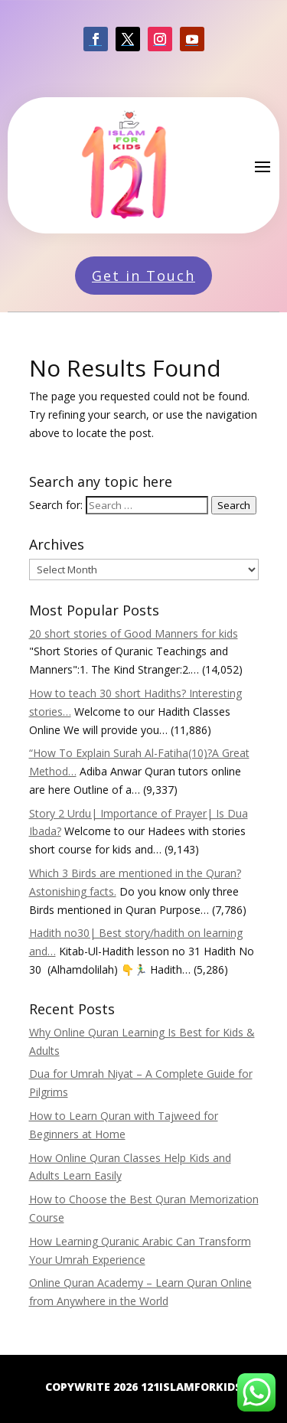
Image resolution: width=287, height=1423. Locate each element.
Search (233, 505)
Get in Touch (143, 275)
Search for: (56, 505)
